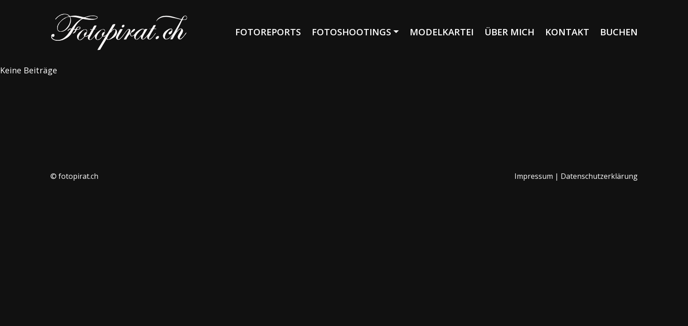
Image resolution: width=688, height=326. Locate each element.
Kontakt (567, 32)
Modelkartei (442, 32)
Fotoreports (268, 32)
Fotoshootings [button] (351, 32)
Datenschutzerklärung (599, 176)
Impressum (533, 176)
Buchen (619, 32)
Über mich (509, 32)
